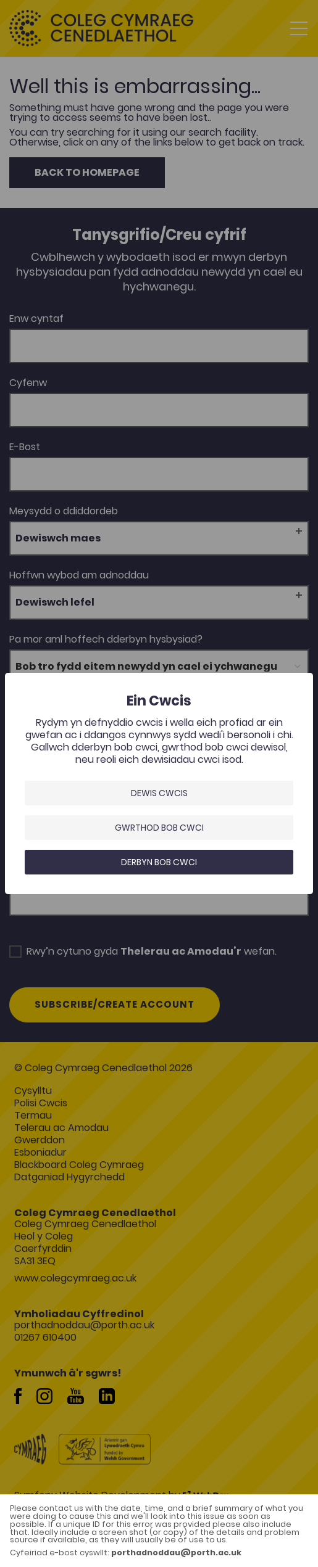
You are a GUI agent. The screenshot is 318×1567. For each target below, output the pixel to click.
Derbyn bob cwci (159, 862)
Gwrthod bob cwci (159, 827)
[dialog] (159, 783)
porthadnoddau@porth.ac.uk (176, 1552)
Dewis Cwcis (159, 793)
